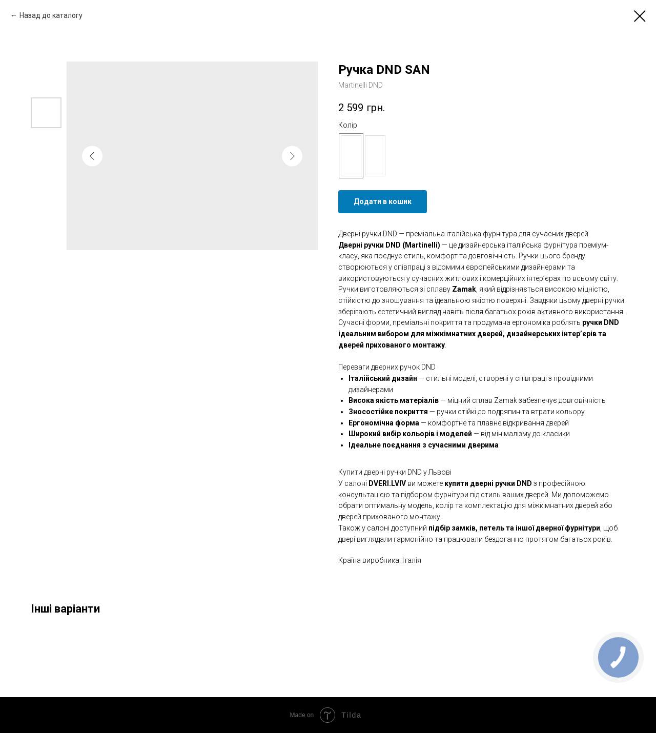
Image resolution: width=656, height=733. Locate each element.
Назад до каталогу (51, 15)
